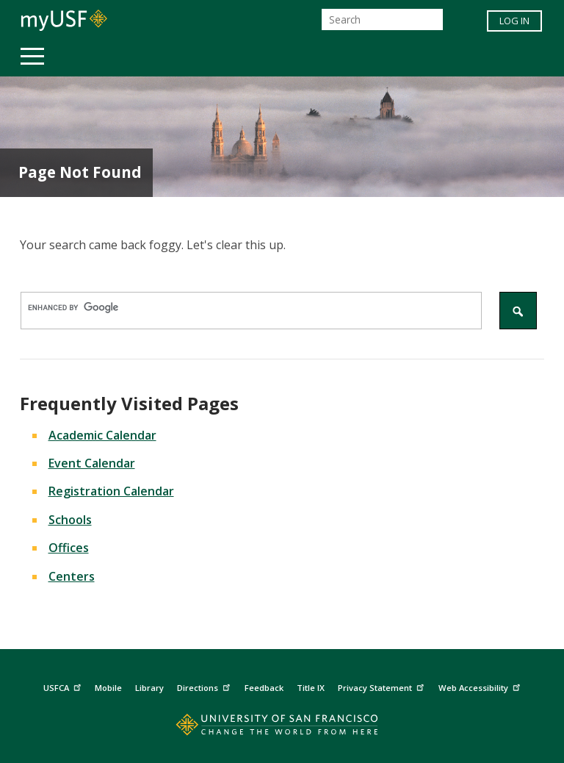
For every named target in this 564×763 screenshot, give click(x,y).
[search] (243, 307)
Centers (71, 576)
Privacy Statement (382, 685)
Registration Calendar (111, 491)
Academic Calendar (102, 435)
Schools (70, 520)
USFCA (63, 685)
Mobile (108, 687)
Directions (205, 685)
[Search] (382, 19)
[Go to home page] (282, 728)
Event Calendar (91, 463)
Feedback (264, 687)
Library (149, 687)
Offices (68, 548)
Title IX (311, 687)
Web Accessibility (481, 685)
